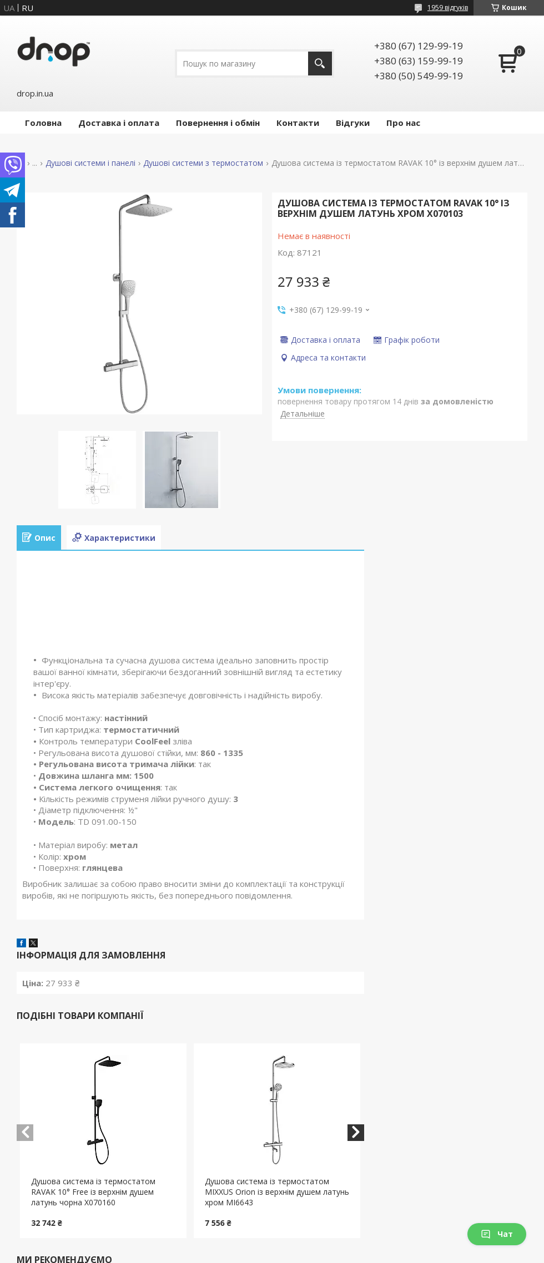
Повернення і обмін (218, 122)
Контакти (297, 122)
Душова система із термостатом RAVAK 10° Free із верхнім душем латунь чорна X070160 (93, 1192)
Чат (497, 1234)
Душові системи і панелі (90, 163)
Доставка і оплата (118, 122)
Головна (43, 122)
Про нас (403, 122)
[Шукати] (320, 63)
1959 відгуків (447, 7)
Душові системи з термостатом (203, 163)
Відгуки (353, 122)
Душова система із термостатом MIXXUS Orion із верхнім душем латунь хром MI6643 (277, 1192)
